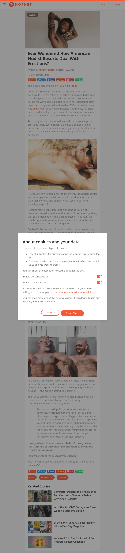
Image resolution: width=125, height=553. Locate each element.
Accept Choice (72, 312)
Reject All (50, 312)
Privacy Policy (47, 302)
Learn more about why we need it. (73, 292)
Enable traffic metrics (34, 283)
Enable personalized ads (36, 277)
